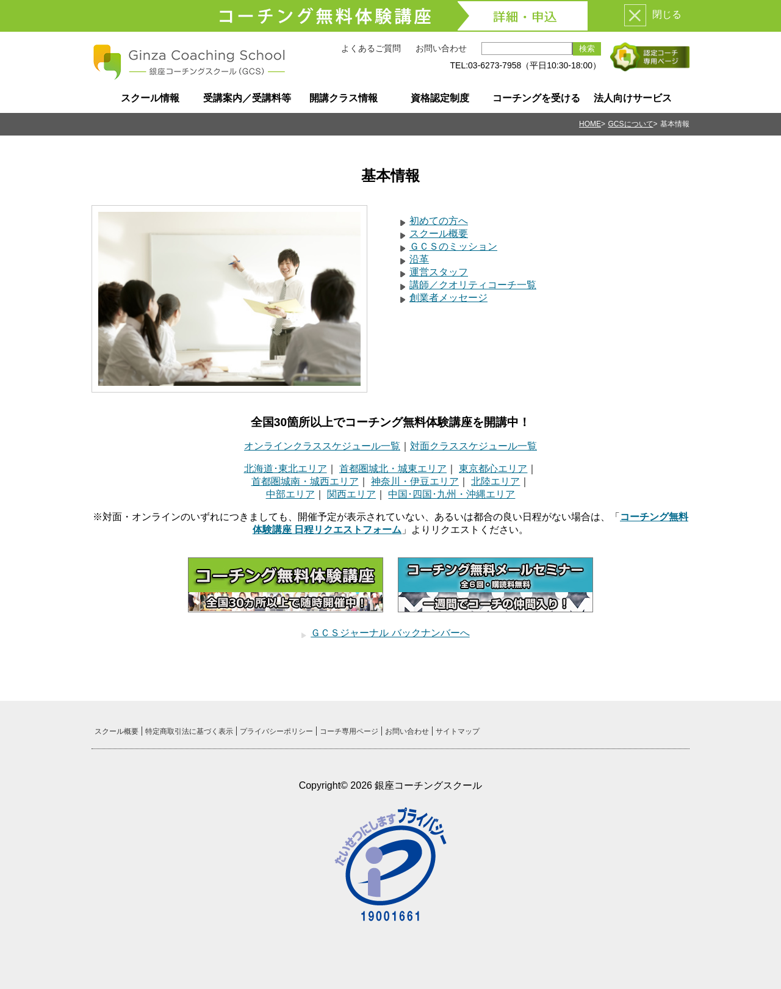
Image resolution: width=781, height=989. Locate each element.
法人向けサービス (633, 98)
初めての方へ (438, 221)
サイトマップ (458, 731)
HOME (590, 124)
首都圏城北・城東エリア (393, 468)
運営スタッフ (438, 272)
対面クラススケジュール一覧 (473, 446)
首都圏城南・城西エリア (305, 481)
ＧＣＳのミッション (453, 246)
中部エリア (290, 494)
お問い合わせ (441, 48)
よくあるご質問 (371, 48)
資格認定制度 (440, 98)
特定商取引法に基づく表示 (189, 731)
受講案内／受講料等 (247, 98)
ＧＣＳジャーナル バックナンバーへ (390, 633)
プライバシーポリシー (276, 731)
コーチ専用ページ (349, 731)
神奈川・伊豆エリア (415, 481)
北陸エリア (495, 481)
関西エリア (351, 494)
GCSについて (630, 124)
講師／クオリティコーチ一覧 (472, 285)
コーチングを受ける (536, 98)
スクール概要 (438, 233)
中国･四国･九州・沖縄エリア (451, 494)
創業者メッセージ (448, 297)
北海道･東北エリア (285, 468)
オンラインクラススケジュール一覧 (322, 446)
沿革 (419, 259)
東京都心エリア (493, 468)
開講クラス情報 (343, 98)
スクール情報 (150, 98)
